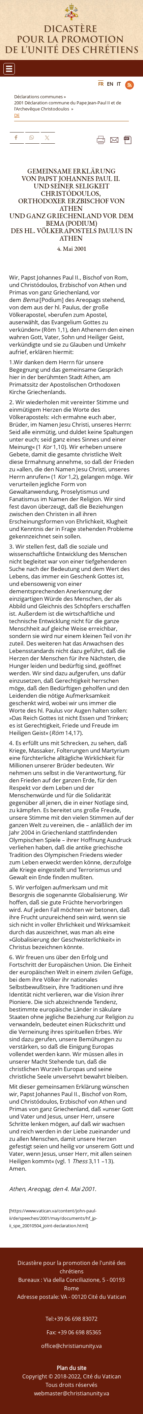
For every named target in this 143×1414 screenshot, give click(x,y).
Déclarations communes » (40, 97)
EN (110, 84)
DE (17, 115)
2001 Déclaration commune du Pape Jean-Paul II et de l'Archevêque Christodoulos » (67, 106)
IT (119, 84)
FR (101, 84)
